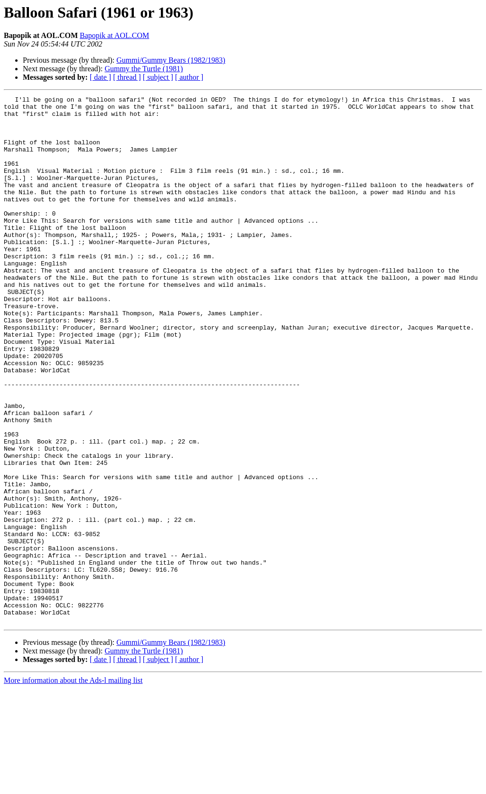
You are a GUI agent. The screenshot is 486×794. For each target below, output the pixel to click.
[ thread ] (127, 77)
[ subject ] (158, 77)
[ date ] (100, 77)
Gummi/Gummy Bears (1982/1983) (170, 60)
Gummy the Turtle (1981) (143, 69)
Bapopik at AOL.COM (114, 35)
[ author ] (189, 77)
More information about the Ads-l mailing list (73, 786)
